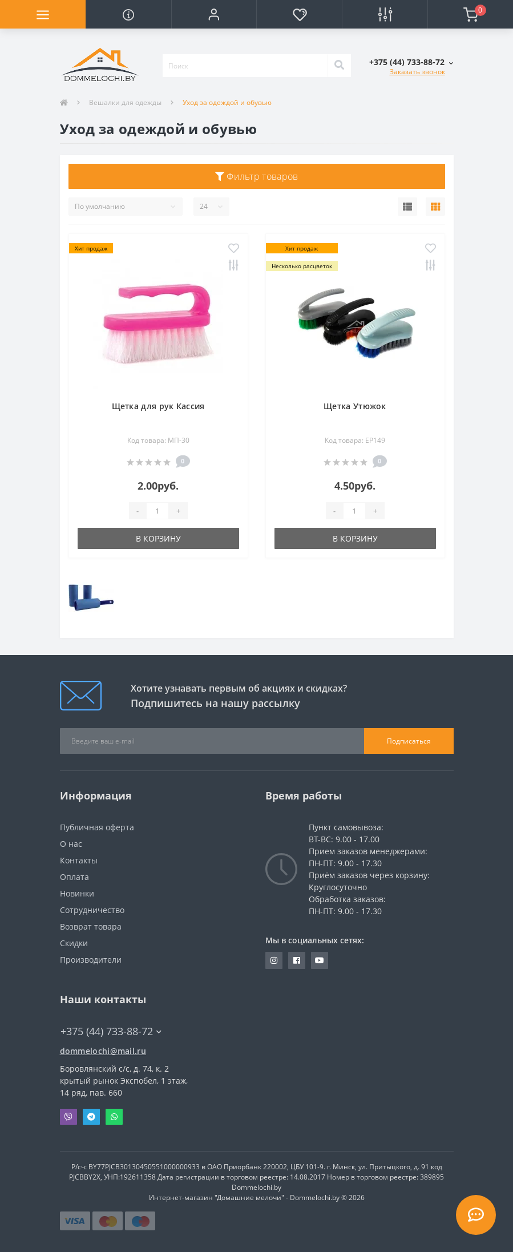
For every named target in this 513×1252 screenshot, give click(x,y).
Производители (91, 959)
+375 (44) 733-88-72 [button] (110, 1031)
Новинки (77, 893)
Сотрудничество (92, 909)
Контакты (79, 860)
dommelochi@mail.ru (103, 1050)
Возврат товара (91, 926)
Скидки (74, 943)
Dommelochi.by (256, 1187)
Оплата (74, 876)
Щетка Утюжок (355, 406)
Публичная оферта (97, 827)
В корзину (158, 538)
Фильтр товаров (256, 176)
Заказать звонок (417, 71)
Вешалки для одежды (125, 102)
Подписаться (409, 741)
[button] (214, 14)
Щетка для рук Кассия (158, 406)
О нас (71, 843)
